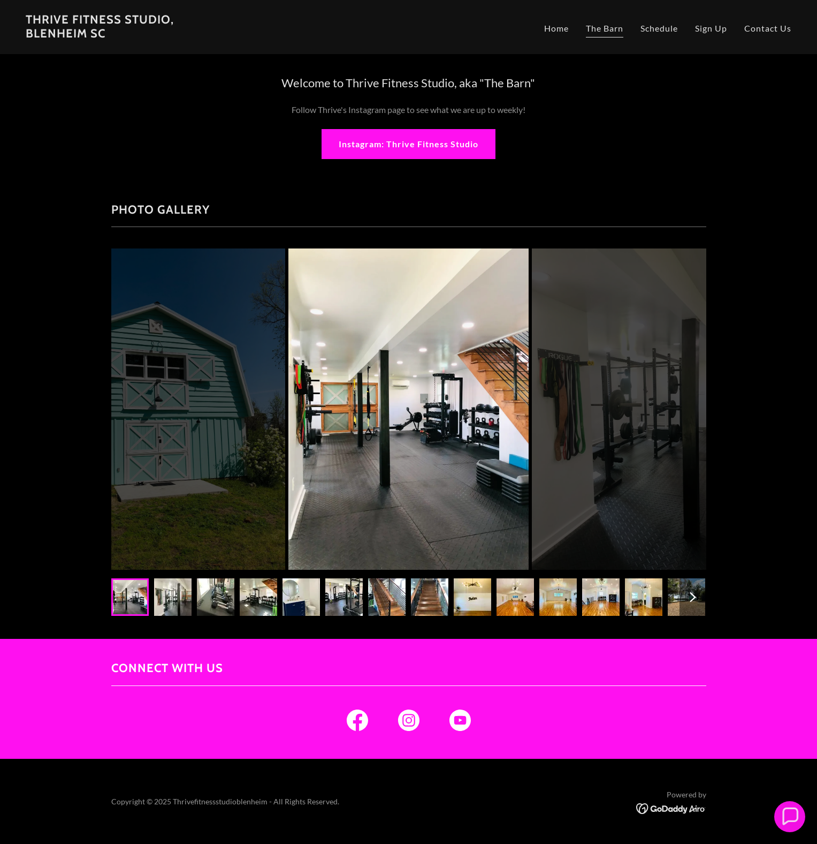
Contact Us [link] (767, 28)
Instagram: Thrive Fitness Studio (408, 144)
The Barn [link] (604, 28)
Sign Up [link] (711, 28)
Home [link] (556, 28)
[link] (100, 34)
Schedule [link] (659, 28)
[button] (789, 816)
